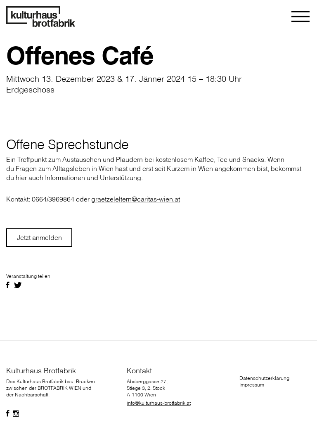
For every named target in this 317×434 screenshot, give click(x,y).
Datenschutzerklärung (264, 378)
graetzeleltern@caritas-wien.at (135, 199)
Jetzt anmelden (39, 237)
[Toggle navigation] (301, 16)
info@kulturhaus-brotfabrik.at (159, 403)
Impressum (251, 385)
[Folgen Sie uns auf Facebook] (7, 414)
